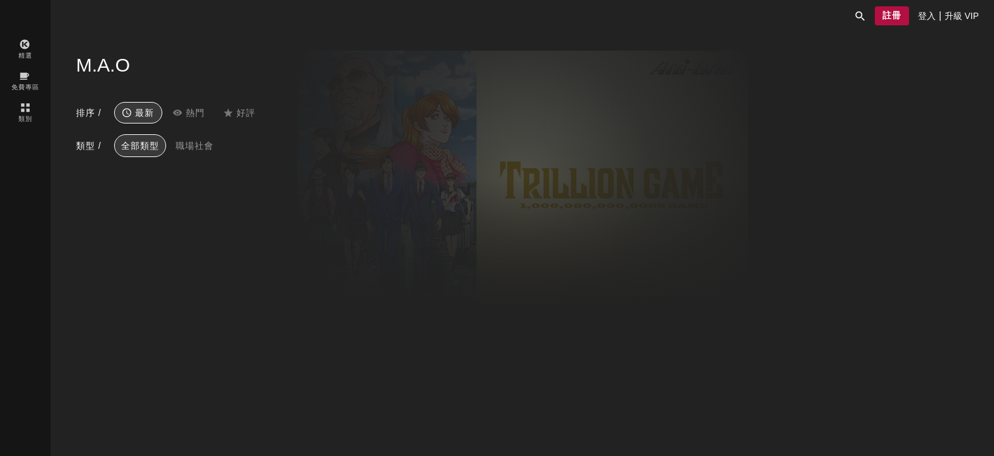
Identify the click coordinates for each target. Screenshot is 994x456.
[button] (860, 16)
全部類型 (140, 146)
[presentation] (927, 16)
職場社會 (195, 146)
